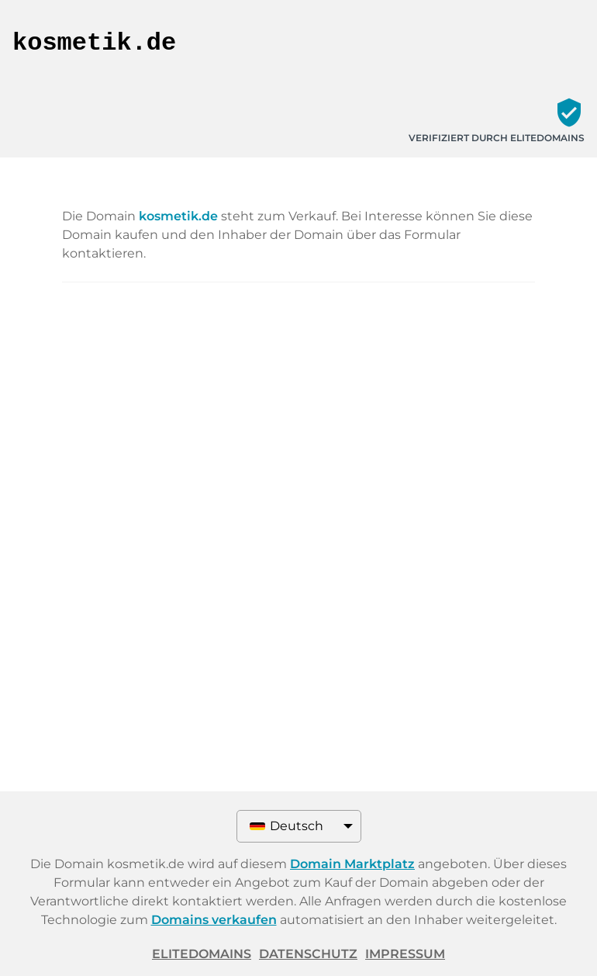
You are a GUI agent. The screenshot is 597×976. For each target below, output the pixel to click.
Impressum (405, 954)
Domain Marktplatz (352, 864)
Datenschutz (308, 954)
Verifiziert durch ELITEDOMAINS (497, 138)
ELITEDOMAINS (201, 954)
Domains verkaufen (214, 919)
